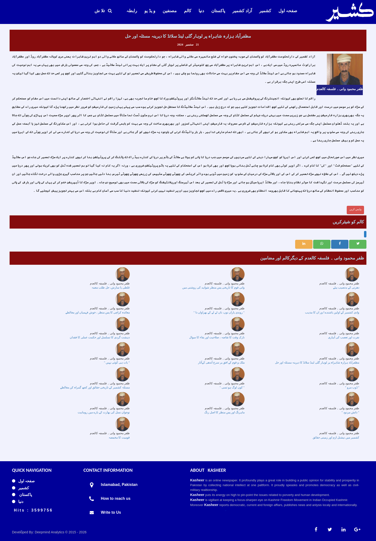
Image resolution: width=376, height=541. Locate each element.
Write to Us (111, 512)
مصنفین (170, 10)
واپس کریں (355, 209)
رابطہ (131, 10)
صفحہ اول (287, 10)
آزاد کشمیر (242, 10)
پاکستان (218, 10)
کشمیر (265, 10)
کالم (187, 10)
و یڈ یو (149, 10)
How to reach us (116, 498)
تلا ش (103, 10)
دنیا (201, 10)
